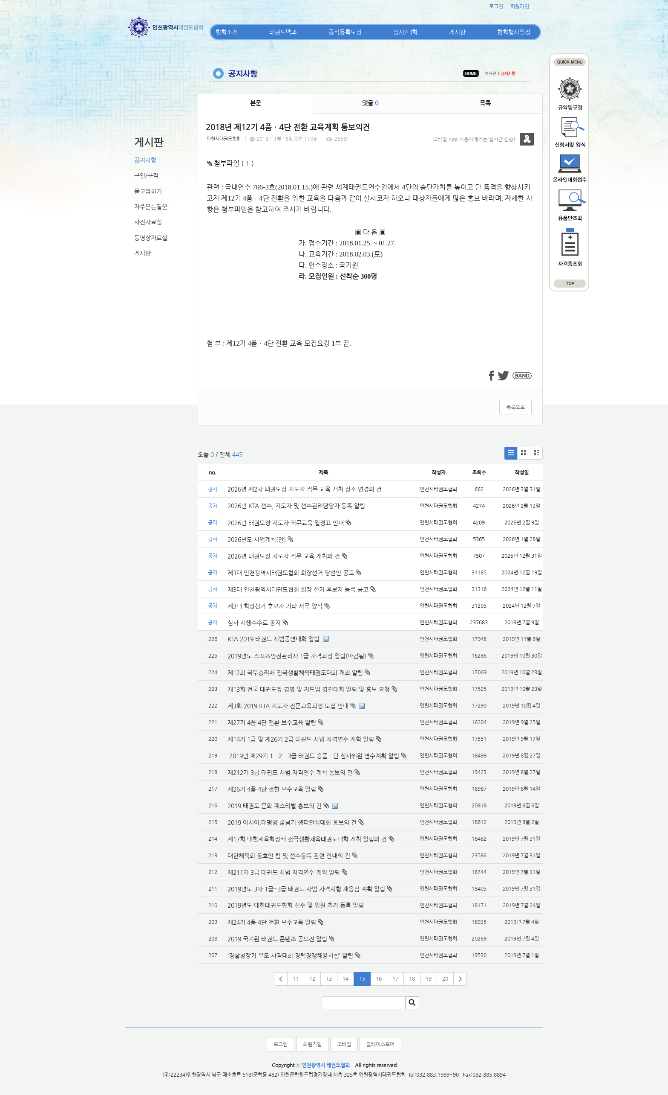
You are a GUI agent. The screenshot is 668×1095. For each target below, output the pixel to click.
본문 (255, 102)
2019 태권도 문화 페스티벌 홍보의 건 (274, 805)
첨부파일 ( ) (230, 163)
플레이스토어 (380, 1044)
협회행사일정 (513, 32)
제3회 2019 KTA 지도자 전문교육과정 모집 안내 (287, 705)
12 (312, 978)
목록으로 (515, 407)
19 (429, 978)
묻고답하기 (148, 191)
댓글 (370, 102)
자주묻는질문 (150, 206)
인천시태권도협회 (224, 139)
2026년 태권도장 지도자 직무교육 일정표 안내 (289, 522)
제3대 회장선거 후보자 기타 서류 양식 (278, 606)
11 (296, 978)
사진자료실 (148, 221)
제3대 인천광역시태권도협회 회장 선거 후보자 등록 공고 (301, 589)
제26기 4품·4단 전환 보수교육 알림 (271, 789)
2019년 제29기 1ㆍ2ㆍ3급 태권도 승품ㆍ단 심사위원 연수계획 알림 (313, 755)
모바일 (344, 1044)
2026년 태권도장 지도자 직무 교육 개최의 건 (287, 556)
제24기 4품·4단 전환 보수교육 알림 (271, 922)
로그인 (496, 6)
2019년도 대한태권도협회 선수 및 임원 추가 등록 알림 (295, 905)
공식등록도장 (345, 32)
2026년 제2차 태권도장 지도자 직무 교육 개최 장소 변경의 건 (305, 489)
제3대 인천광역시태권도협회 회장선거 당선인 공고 (294, 572)
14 (345, 978)
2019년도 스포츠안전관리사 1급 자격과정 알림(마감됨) (296, 655)
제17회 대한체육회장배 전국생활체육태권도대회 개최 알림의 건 (307, 839)
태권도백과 (283, 32)
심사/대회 (405, 32)
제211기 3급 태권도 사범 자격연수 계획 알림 (283, 872)
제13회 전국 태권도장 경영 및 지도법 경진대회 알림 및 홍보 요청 (308, 689)
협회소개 (227, 32)
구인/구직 (146, 175)
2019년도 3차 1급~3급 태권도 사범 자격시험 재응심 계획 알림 (306, 888)
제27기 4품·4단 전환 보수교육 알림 (271, 722)
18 (412, 978)
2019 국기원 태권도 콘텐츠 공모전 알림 (277, 938)
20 (445, 978)
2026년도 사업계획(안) (260, 539)
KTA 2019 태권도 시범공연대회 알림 (273, 638)
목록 (485, 102)
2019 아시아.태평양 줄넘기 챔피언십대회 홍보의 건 (292, 822)
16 (379, 978)
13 (329, 978)
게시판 (457, 32)
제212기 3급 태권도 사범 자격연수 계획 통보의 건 (290, 772)
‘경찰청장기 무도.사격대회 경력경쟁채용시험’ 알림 (290, 955)
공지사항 (145, 160)
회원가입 (519, 6)
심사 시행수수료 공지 (257, 622)
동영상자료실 (150, 237)
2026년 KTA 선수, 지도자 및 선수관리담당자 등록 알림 (296, 505)
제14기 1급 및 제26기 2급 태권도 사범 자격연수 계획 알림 (300, 739)
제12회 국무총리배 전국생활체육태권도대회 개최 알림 (295, 672)
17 (395, 978)
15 (362, 978)
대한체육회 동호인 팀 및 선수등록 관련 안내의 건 (288, 855)
